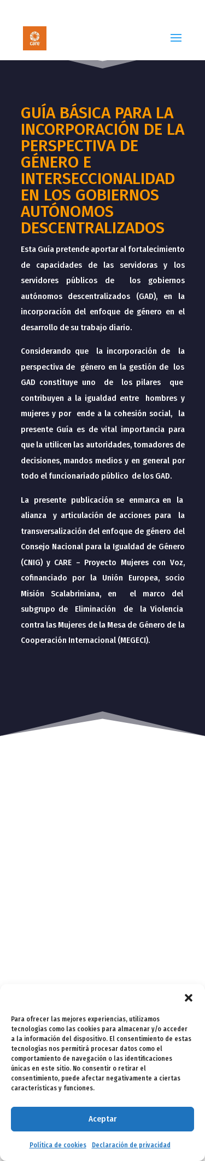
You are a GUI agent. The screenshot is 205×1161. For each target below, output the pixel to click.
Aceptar (102, 1119)
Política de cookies (58, 1145)
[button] (188, 997)
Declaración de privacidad (131, 1145)
